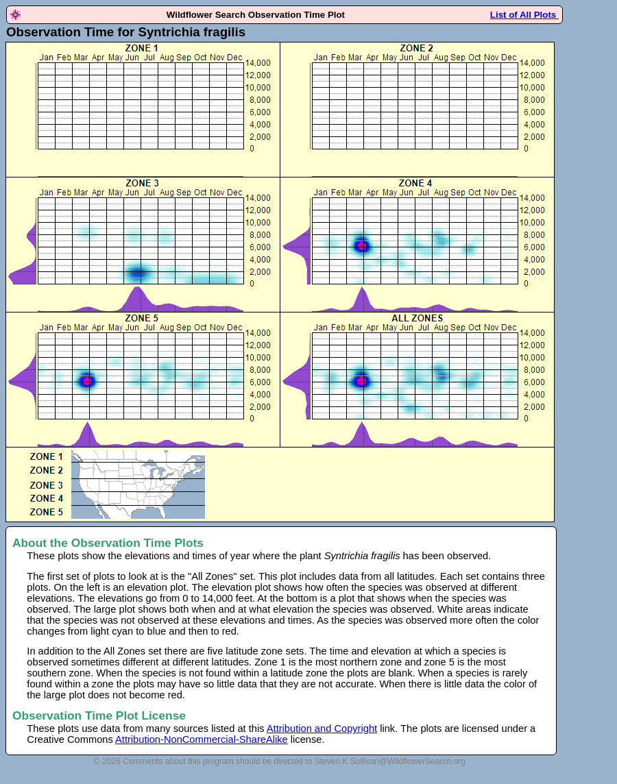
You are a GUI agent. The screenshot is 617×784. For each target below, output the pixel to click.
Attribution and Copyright (322, 728)
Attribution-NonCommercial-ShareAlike (201, 739)
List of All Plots (524, 15)
